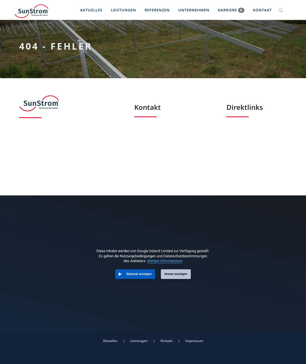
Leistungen (123, 10)
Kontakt (262, 10)
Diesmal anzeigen (139, 274)
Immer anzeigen (176, 274)
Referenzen (157, 10)
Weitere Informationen (165, 261)
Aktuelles (91, 10)
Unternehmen (193, 10)
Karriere (231, 10)
